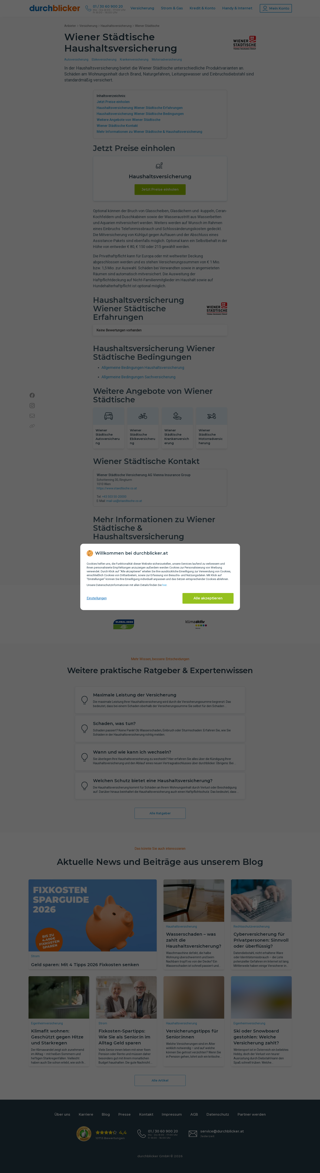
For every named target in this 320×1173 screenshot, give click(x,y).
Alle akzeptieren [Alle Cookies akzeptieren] (208, 598)
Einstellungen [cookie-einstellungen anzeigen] (97, 598)
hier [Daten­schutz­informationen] (164, 585)
